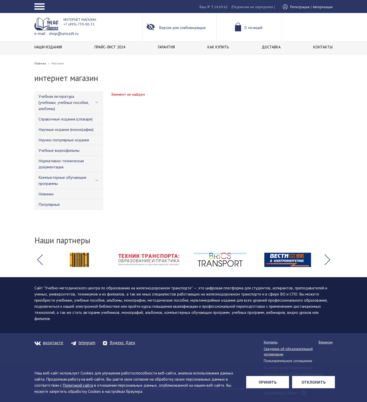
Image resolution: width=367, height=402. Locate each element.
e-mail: (40, 33)
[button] (39, 259)
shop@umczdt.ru (63, 33)
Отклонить (314, 382)
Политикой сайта (78, 385)
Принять (268, 382)
